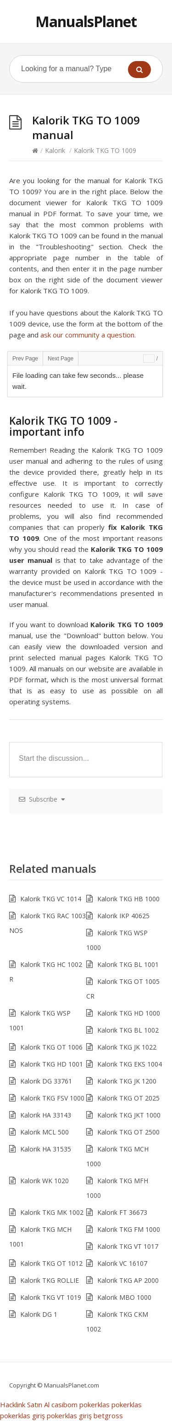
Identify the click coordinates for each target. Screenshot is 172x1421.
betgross (108, 1415)
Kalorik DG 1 (38, 1314)
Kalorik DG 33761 (46, 1081)
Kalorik (55, 150)
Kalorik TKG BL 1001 (128, 964)
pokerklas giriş (22, 1415)
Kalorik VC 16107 (122, 1263)
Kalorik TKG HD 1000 (128, 1013)
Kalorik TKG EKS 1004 (129, 1064)
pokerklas (94, 1404)
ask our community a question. (88, 334)
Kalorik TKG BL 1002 (128, 1030)
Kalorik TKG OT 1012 (51, 1263)
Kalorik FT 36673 (122, 1212)
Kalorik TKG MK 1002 (51, 1212)
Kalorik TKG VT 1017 (127, 1246)
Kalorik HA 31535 (45, 1149)
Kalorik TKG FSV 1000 (52, 1098)
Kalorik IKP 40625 (123, 915)
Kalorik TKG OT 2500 (128, 1132)
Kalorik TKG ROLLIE (49, 1280)
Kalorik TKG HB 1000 (128, 898)
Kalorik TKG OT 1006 (51, 1047)
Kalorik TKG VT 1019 (50, 1297)
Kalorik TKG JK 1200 (126, 1081)
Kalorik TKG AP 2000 (128, 1280)
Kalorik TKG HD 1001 (51, 1064)
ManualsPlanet (86, 21)
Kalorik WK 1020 (44, 1180)
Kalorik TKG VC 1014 (50, 898)
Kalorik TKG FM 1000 (128, 1229)
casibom (64, 1404)
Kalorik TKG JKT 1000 (129, 1115)
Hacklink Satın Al (25, 1404)
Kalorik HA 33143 (45, 1115)
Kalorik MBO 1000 (124, 1297)
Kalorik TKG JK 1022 (126, 1047)
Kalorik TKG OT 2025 (128, 1098)
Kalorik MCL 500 (44, 1132)
